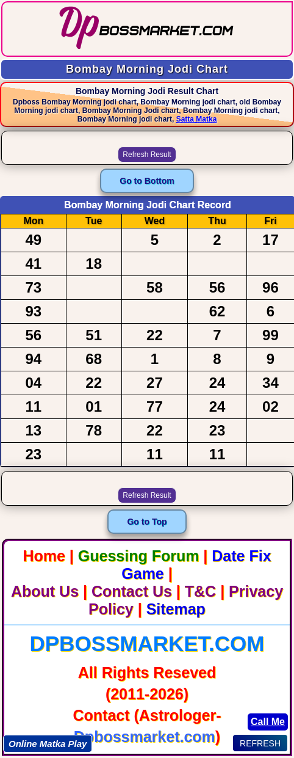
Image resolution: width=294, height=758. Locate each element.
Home (44, 555)
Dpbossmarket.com (146, 643)
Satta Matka (196, 119)
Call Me (268, 721)
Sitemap (176, 609)
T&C (200, 591)
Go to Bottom (147, 181)
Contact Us (131, 591)
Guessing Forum (138, 555)
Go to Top (147, 522)
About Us (45, 591)
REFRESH (260, 743)
